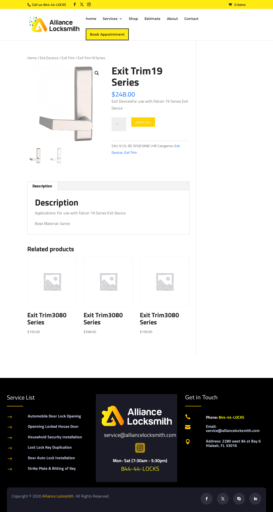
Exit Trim (68, 58)
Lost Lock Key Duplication (50, 447)
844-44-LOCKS (55, 4)
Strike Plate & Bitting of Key (52, 468)
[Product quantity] (119, 124)
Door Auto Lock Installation (51, 458)
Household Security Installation (55, 437)
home (91, 19)
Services (110, 19)
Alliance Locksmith (58, 496)
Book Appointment (107, 34)
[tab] (42, 186)
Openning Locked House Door (53, 426)
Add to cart (143, 122)
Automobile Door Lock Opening (54, 416)
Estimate (152, 19)
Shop (133, 19)
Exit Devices (49, 58)
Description (42, 186)
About (172, 19)
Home (32, 58)
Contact (191, 19)
